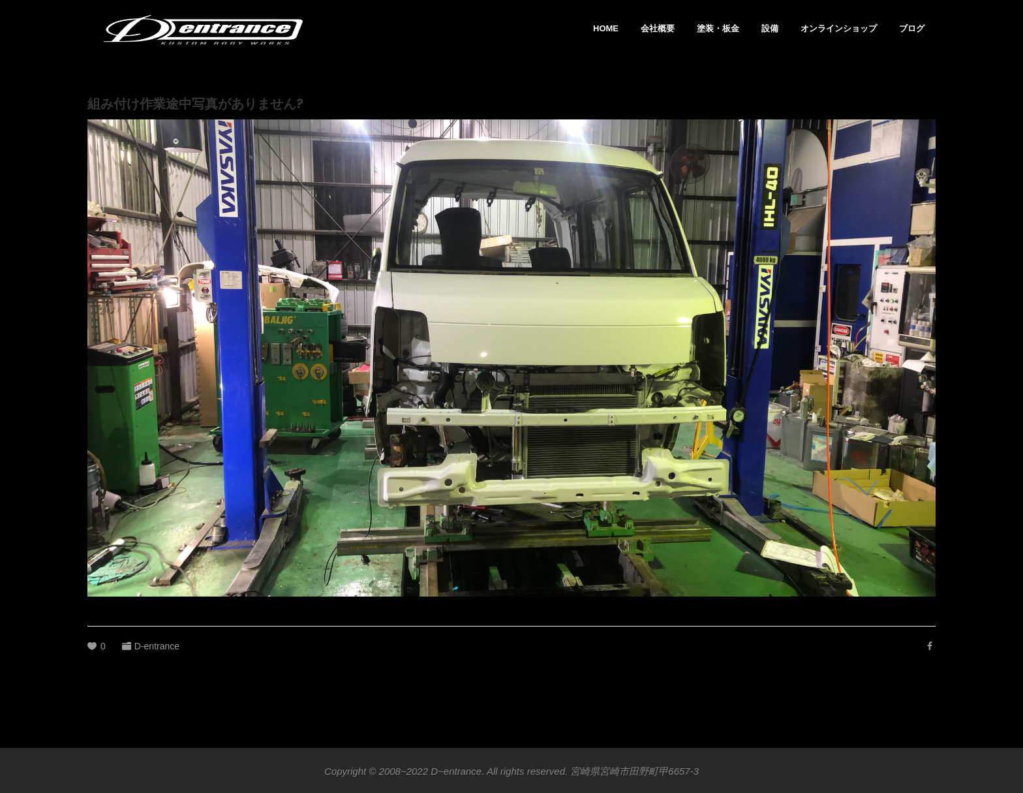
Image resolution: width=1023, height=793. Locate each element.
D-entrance (156, 646)
